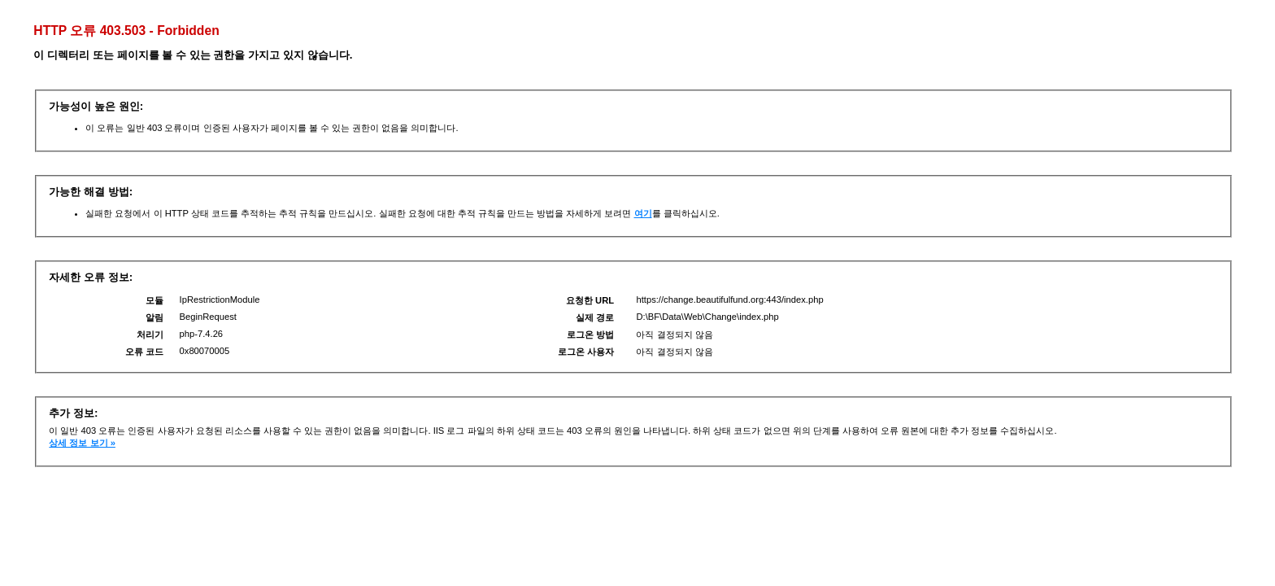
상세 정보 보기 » (82, 443)
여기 (643, 213)
